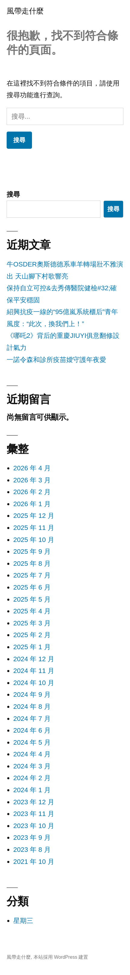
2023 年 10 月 (33, 826)
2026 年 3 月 (32, 480)
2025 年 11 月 (33, 527)
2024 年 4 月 (32, 754)
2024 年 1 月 (32, 790)
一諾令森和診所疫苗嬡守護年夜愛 (56, 359)
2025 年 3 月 (32, 623)
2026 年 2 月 (32, 492)
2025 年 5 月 (32, 599)
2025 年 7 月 (32, 575)
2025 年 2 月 (32, 635)
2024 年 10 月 (33, 683)
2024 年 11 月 (33, 670)
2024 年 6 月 (32, 730)
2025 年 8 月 (32, 563)
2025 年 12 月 (33, 515)
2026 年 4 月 (32, 468)
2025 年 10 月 (33, 540)
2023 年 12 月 (33, 802)
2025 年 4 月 (32, 611)
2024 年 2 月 (32, 778)
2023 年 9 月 (32, 837)
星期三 (23, 920)
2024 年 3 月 (32, 766)
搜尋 (13, 194)
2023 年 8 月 (32, 849)
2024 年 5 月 (32, 742)
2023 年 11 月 (33, 814)
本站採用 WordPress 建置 (60, 957)
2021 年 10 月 (33, 861)
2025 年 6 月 (32, 587)
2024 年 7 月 (32, 718)
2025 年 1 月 (32, 647)
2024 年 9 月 (32, 694)
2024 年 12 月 (33, 659)
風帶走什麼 (25, 11)
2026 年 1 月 (32, 504)
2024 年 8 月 (32, 706)
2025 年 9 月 (32, 551)
